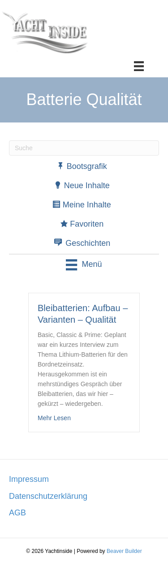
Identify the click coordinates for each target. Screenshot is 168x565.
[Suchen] (84, 148)
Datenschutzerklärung (48, 496)
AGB (17, 512)
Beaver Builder (124, 551)
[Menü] (139, 66)
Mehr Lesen (54, 417)
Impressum (29, 479)
